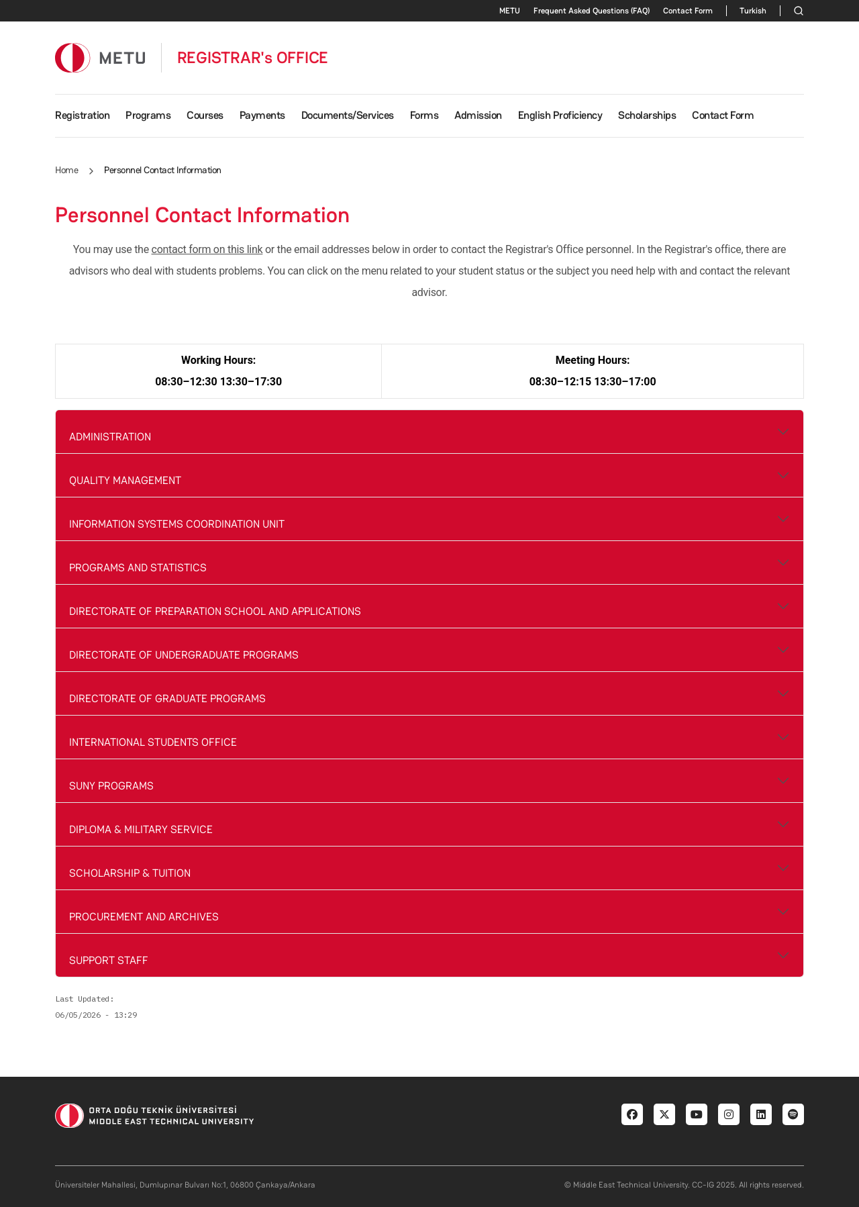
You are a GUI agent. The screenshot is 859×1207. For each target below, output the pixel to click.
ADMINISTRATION (110, 437)
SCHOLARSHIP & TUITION (130, 873)
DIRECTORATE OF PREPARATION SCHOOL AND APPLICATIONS (215, 611)
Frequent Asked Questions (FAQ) (592, 10)
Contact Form (688, 10)
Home (66, 170)
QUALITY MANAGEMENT (125, 480)
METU (509, 10)
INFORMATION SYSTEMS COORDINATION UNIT (177, 524)
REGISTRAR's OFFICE (253, 58)
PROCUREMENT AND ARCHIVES (144, 917)
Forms (424, 115)
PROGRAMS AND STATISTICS (138, 568)
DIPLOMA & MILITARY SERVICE (141, 829)
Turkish (753, 10)
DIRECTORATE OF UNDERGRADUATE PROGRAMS (184, 655)
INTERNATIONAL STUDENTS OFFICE (153, 742)
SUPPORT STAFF (108, 960)
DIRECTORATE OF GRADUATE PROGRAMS (167, 698)
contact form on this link (207, 249)
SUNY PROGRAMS (111, 786)
